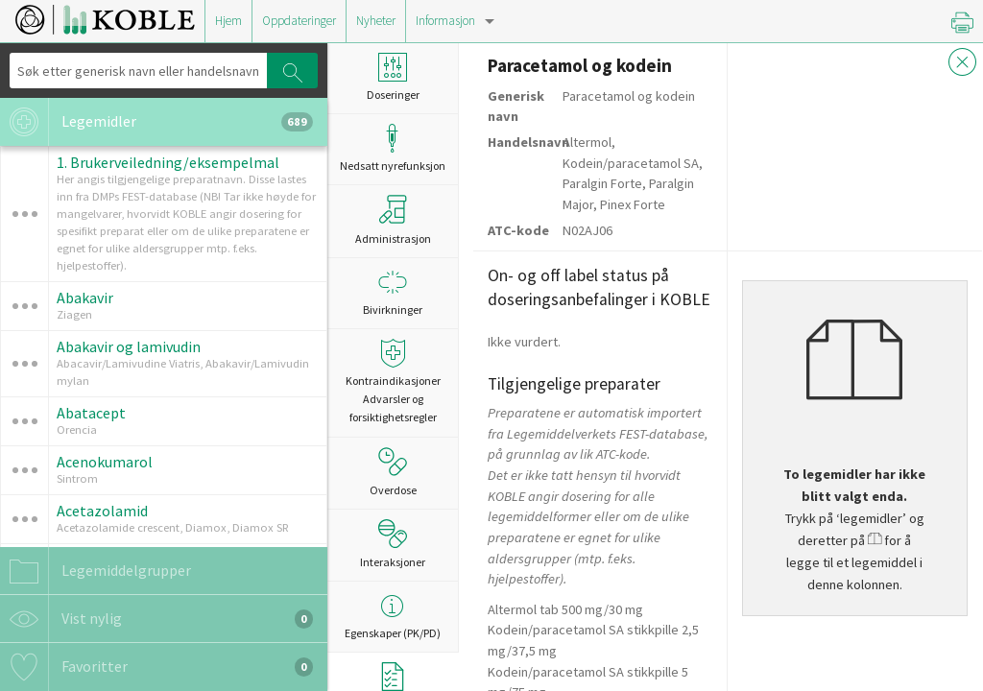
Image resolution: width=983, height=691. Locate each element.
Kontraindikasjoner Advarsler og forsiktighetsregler (392, 381)
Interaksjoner (392, 544)
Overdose (393, 472)
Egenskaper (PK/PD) (392, 615)
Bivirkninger (392, 292)
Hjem (228, 20)
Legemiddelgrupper (95, 571)
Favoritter (156, 667)
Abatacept (91, 412)
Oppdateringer (299, 20)
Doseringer (392, 77)
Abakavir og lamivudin (129, 346)
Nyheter (376, 20)
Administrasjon (393, 220)
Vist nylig (156, 619)
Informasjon (445, 20)
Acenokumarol (105, 461)
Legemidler (156, 122)
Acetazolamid (102, 510)
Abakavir (85, 297)
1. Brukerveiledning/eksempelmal (168, 162)
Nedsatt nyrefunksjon (392, 148)
